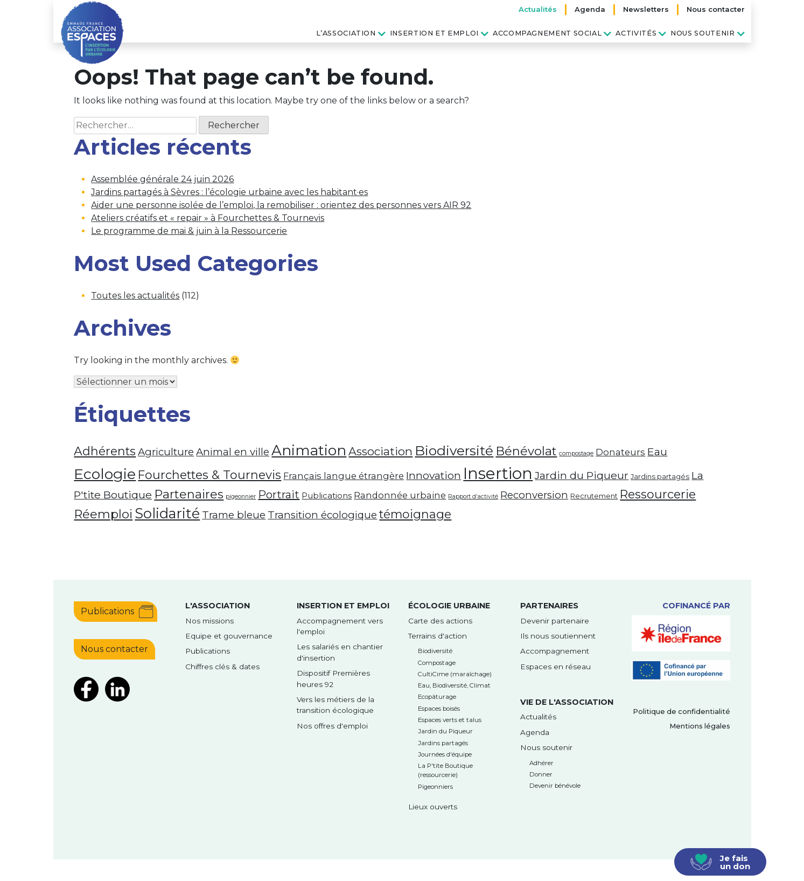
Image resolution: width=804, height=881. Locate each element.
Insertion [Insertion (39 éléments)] (498, 473)
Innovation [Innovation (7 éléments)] (433, 475)
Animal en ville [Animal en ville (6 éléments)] (232, 452)
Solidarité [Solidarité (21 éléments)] (167, 513)
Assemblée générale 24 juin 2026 (162, 179)
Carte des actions (440, 620)
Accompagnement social (547, 33)
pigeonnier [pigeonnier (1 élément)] (241, 496)
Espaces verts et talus (449, 720)
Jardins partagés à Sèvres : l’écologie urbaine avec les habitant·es (229, 192)
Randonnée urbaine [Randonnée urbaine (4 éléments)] (400, 495)
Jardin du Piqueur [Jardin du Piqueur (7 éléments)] (581, 475)
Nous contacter (716, 9)
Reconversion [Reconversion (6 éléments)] (534, 495)
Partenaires (549, 606)
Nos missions (209, 620)
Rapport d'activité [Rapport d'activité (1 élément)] (473, 496)
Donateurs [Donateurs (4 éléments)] (620, 452)
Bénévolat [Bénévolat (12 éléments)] (526, 451)
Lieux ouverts (432, 806)
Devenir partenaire (554, 620)
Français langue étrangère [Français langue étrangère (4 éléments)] (343, 475)
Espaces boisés (439, 708)
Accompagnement (554, 651)
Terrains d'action (437, 636)
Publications (107, 611)
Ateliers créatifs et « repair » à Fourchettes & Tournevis (207, 218)
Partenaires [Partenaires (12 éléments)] (188, 494)
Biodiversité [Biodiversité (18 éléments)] (454, 450)
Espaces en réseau (555, 666)
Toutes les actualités (135, 295)
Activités (636, 33)
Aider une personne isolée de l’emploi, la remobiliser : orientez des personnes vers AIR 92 (281, 205)
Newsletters (646, 9)
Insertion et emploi (434, 33)
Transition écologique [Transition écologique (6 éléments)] (322, 515)
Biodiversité (435, 651)
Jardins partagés (443, 743)
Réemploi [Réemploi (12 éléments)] (103, 514)
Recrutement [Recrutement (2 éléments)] (594, 495)
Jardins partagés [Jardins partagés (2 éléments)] (660, 476)
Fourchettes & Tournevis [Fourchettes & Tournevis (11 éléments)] (209, 475)
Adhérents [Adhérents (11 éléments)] (105, 451)
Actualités (538, 9)
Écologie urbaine (449, 606)
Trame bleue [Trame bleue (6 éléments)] (233, 515)
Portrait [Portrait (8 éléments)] (278, 494)
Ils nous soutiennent (558, 636)
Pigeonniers (435, 786)
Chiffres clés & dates (222, 666)
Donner (541, 774)
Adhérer (541, 763)
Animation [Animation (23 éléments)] (308, 450)
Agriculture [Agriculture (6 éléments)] (166, 452)
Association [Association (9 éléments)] (380, 451)
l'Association (217, 606)
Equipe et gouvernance (228, 636)
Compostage (437, 663)
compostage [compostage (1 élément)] (576, 453)
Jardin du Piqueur (445, 731)
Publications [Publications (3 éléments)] (327, 496)
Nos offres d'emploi (332, 726)
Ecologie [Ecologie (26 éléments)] (105, 474)
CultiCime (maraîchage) (455, 674)
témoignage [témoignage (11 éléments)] (415, 514)
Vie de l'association (566, 702)
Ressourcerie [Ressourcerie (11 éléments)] (658, 494)
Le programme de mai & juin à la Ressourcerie (189, 231)
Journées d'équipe (445, 754)
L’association (345, 33)
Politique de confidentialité (681, 711)
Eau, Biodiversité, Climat (454, 685)
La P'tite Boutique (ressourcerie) (445, 770)
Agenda (590, 9)
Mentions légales (699, 726)
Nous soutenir (702, 33)
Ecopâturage (437, 696)
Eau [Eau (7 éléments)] (657, 451)
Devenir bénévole (555, 785)
